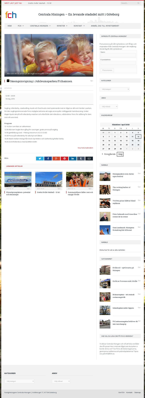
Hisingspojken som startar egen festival (123, 175)
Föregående (108, 154)
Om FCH (121, 392)
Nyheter (61, 25)
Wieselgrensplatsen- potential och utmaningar (18, 193)
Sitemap (137, 392)
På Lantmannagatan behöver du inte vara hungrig (125, 322)
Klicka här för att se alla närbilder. (112, 250)
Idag (120, 154)
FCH (19, 25)
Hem (10, 25)
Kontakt (78, 25)
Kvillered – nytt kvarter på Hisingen (123, 268)
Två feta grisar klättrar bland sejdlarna (124, 201)
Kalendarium (106, 115)
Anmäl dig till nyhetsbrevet (105, 25)
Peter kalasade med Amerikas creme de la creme (125, 215)
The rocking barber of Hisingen (121, 188)
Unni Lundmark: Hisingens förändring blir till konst (123, 228)
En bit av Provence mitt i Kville (125, 281)
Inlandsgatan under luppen (123, 308)
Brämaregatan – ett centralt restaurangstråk (123, 295)
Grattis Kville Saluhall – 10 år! (39, 3)
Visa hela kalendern (85, 148)
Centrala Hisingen (39, 25)
